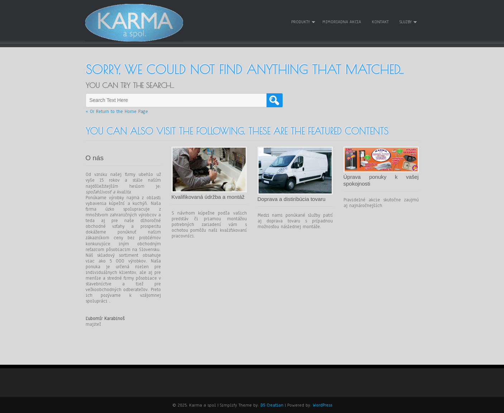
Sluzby (405, 22)
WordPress (322, 405)
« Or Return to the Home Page (117, 111)
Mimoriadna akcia (341, 22)
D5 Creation (271, 405)
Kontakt (380, 22)
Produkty (300, 22)
